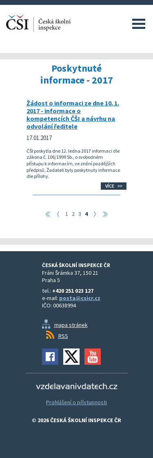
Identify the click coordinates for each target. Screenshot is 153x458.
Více (109, 186)
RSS (63, 336)
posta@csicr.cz (79, 298)
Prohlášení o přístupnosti (76, 402)
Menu (138, 23)
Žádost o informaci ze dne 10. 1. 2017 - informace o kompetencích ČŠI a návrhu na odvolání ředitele (73, 115)
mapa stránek (71, 325)
